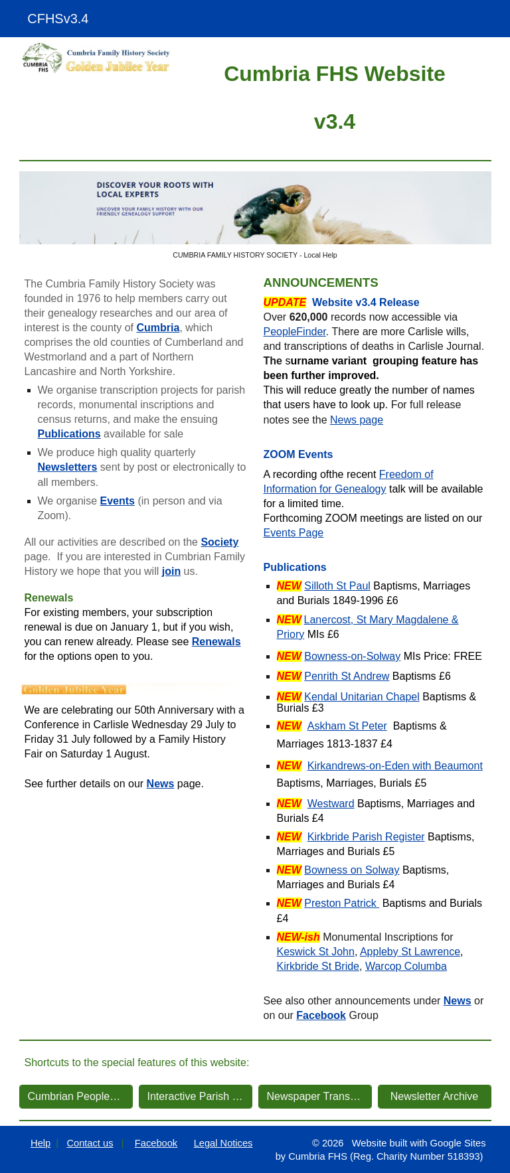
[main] (335, 95)
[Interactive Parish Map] (195, 1096)
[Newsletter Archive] (435, 1096)
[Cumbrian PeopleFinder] (76, 1096)
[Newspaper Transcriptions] (315, 1096)
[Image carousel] (255, 215)
